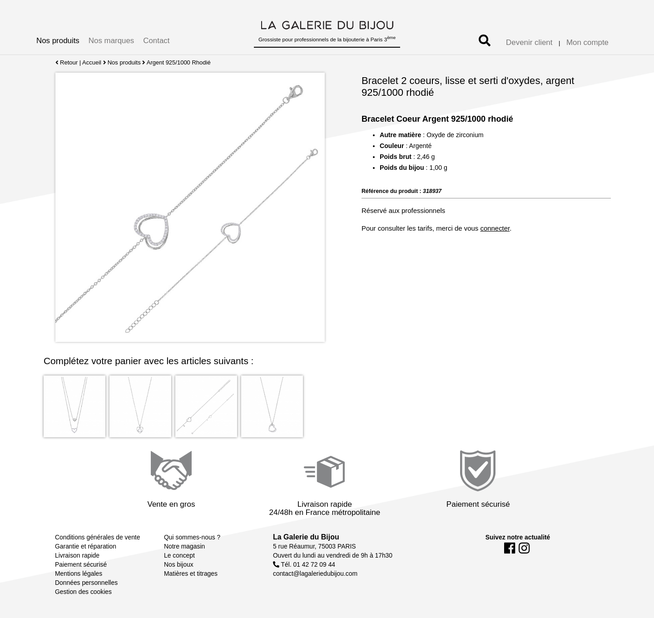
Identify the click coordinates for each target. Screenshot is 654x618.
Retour (66, 62)
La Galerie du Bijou (306, 537)
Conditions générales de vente (97, 537)
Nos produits (57, 40)
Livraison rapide (77, 555)
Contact (156, 40)
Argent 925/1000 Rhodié (179, 62)
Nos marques (111, 40)
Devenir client (529, 42)
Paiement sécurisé (81, 564)
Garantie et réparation (85, 546)
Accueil (91, 62)
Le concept (179, 555)
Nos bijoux (178, 564)
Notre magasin (184, 546)
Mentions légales (78, 573)
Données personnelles (86, 582)
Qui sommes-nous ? (192, 537)
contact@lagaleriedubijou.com (315, 573)
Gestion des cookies (83, 591)
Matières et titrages (191, 573)
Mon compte (587, 42)
